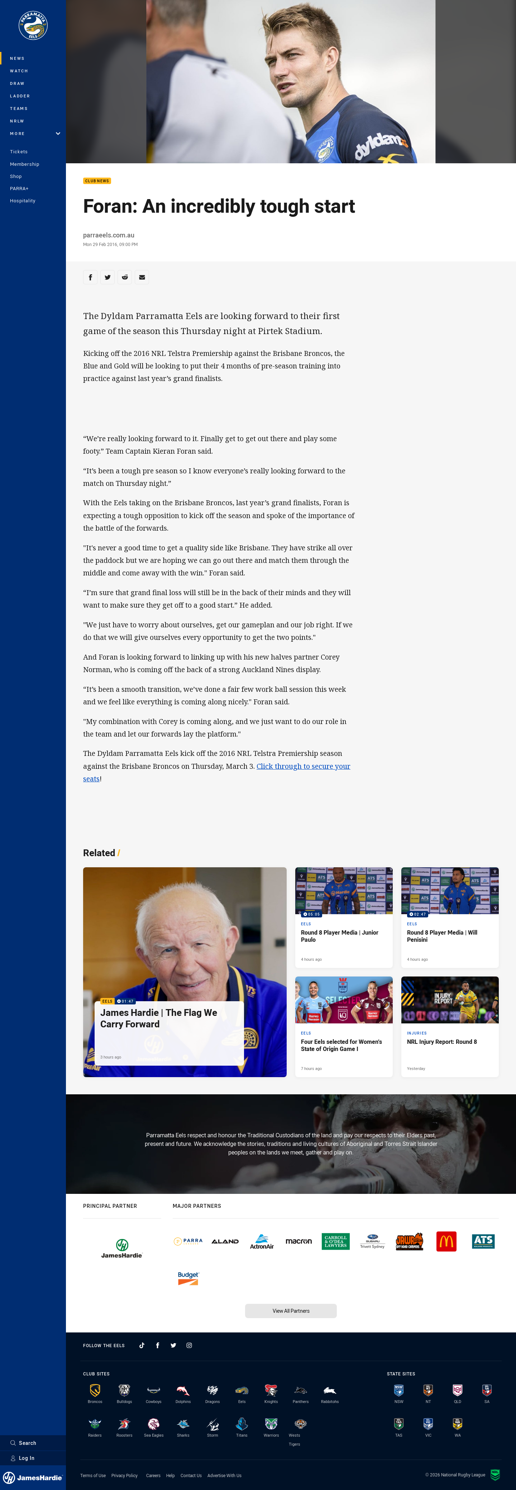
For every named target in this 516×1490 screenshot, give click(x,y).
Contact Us (191, 1475)
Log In (22, 1458)
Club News (97, 181)
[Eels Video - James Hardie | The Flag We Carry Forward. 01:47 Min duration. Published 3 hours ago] (185, 972)
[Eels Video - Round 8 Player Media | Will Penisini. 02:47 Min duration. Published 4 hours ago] (450, 917)
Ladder (20, 95)
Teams (19, 108)
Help (170, 1475)
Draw (17, 83)
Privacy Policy (124, 1475)
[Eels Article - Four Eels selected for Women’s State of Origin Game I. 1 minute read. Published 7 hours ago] (344, 1027)
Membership (24, 164)
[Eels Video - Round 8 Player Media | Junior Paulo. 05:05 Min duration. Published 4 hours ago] (344, 917)
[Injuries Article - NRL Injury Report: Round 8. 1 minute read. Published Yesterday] (450, 1027)
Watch (19, 70)
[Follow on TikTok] (142, 1345)
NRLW (17, 121)
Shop (16, 176)
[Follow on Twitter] (173, 1345)
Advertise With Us (224, 1475)
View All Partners (291, 1310)
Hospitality (22, 200)
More (35, 133)
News (17, 58)
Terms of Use (93, 1475)
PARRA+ (19, 188)
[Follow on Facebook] (158, 1345)
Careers (153, 1475)
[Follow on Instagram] (189, 1345)
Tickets (19, 151)
